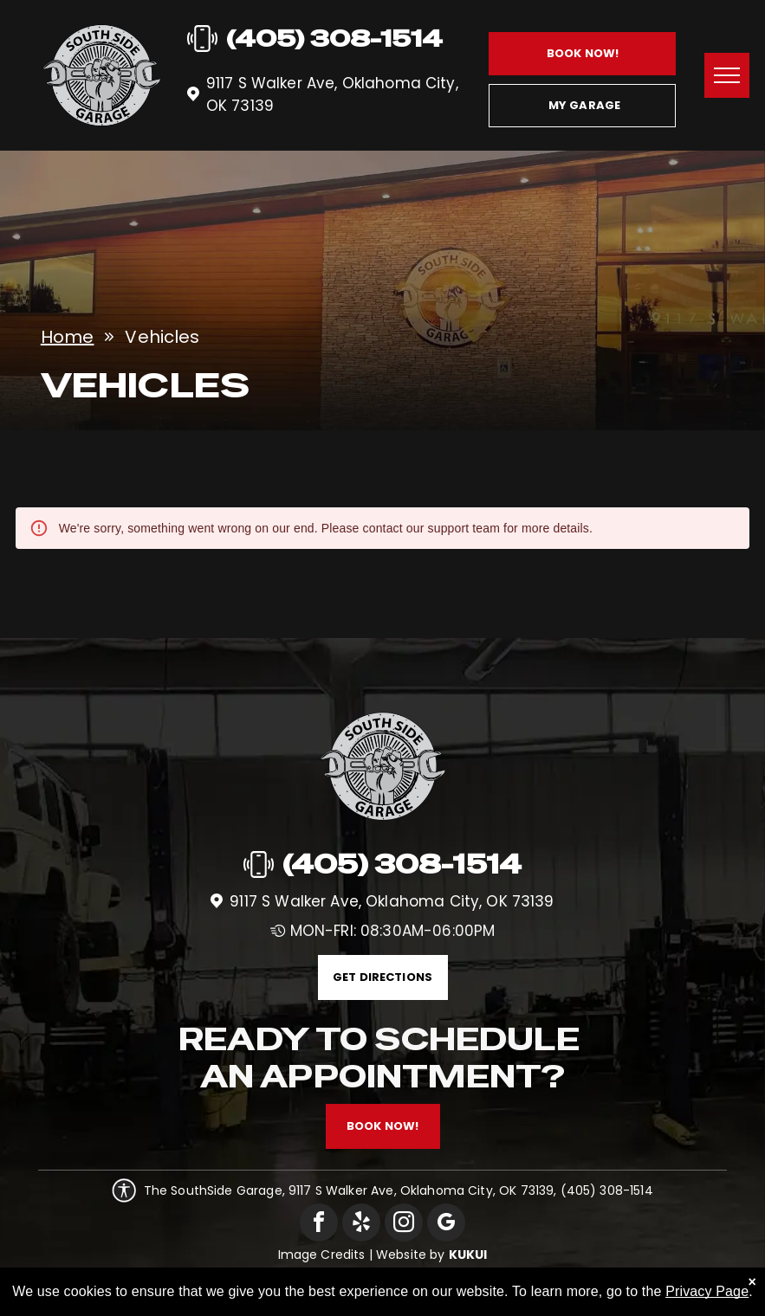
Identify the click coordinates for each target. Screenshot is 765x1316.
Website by (410, 1254)
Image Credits (322, 1254)
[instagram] (404, 1224)
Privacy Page (707, 1291)
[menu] (726, 75)
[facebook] (319, 1224)
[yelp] (361, 1224)
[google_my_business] (446, 1224)
